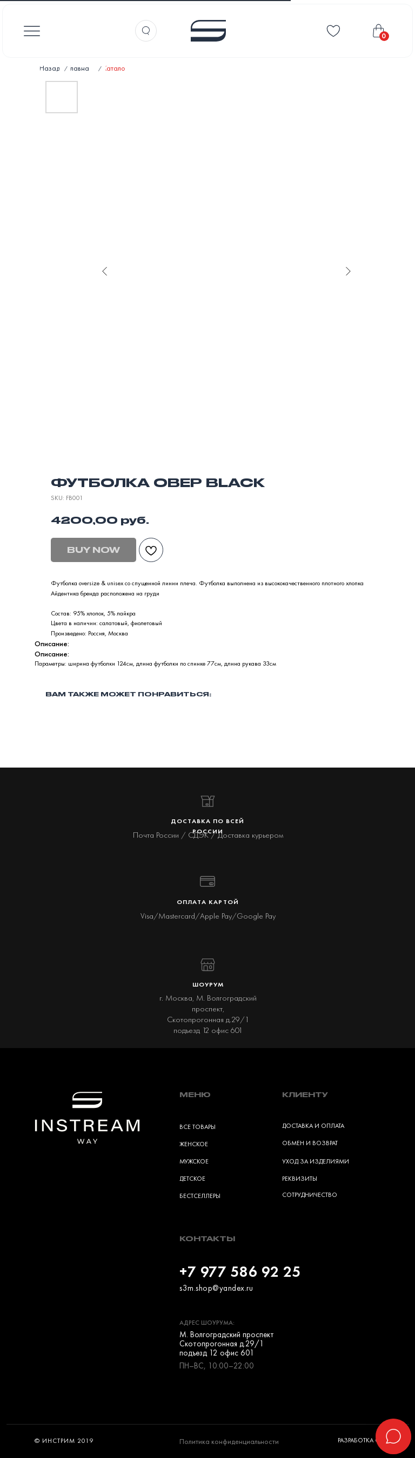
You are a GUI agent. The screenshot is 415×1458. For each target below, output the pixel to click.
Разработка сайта (366, 1440)
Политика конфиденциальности (229, 1441)
